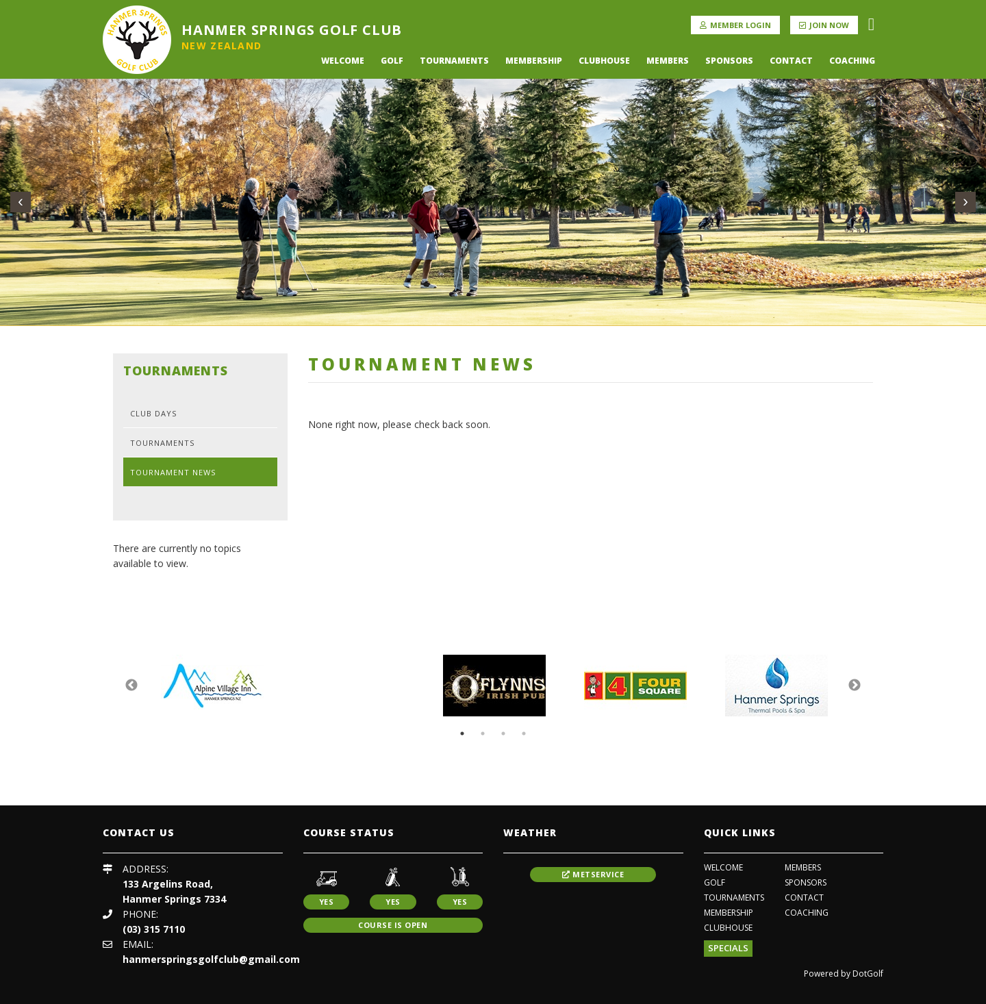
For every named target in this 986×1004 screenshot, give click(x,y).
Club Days (153, 413)
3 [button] (503, 733)
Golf (392, 60)
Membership (533, 60)
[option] (212, 685)
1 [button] (462, 733)
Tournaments (454, 60)
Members (667, 60)
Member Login (735, 25)
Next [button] (854, 685)
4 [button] (524, 733)
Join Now (824, 25)
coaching (852, 60)
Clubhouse (604, 60)
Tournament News (173, 472)
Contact (791, 60)
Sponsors (729, 60)
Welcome (342, 60)
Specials (728, 948)
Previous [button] (131, 685)
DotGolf (867, 973)
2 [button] (483, 733)
